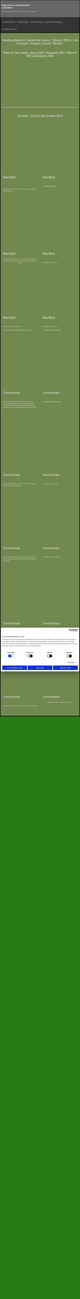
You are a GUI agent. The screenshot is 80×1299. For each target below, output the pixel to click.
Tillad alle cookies (65, 667)
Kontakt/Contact (10, 29)
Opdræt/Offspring (53, 22)
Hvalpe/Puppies (37, 22)
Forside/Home (9, 22)
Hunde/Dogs (22, 22)
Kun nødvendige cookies (14, 667)
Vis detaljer (70, 662)
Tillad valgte (40, 667)
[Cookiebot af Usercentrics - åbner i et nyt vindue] (70, 630)
